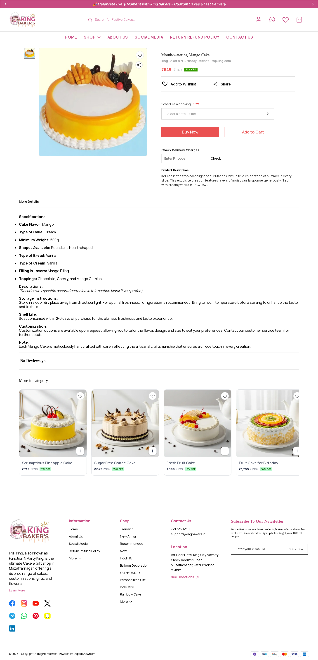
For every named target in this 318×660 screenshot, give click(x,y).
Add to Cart (253, 132)
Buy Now (190, 132)
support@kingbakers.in (188, 534)
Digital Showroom (84, 654)
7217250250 (180, 529)
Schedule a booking (180, 104)
